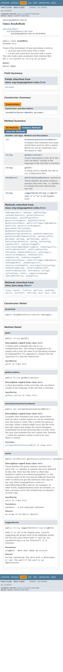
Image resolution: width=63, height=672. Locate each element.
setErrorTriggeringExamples (41, 260)
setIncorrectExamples (16, 265)
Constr (27, 14)
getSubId (9, 239)
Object (28, 285)
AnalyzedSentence (40, 178)
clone (8, 290)
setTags (45, 271)
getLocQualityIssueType (17, 228)
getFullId (10, 226)
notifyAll (19, 293)
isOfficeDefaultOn (37, 249)
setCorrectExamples (15, 255)
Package (14, 3)
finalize (26, 290)
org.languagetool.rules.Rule (20, 31)
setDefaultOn (12, 257)
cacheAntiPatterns (14, 215)
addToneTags (40, 212)
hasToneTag (45, 241)
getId (27, 168)
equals (16, 290)
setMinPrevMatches (14, 268)
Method (35, 14)
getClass (38, 290)
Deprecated (44, 3)
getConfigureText (29, 218)
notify (8, 293)
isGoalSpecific (48, 247)
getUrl (45, 239)
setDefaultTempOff (30, 257)
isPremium (10, 252)
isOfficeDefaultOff (15, 249)
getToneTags (33, 239)
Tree (35, 3)
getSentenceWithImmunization (20, 236)
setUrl (23, 273)
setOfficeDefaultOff (37, 268)
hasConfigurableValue (16, 241)
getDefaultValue (36, 220)
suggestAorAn (31, 193)
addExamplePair (13, 212)
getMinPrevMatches (43, 234)
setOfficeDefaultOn (15, 271)
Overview (5, 3)
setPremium (33, 271)
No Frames (42, 7)
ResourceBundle (25, 112)
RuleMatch (11, 178)
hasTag (33, 241)
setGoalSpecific (31, 263)
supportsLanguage (38, 273)
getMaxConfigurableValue (18, 231)
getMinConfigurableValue (18, 234)
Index (53, 3)
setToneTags (11, 273)
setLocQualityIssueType (42, 265)
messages (9, 87)
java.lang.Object (10, 29)
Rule (14, 44)
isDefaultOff (12, 244)
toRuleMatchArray (14, 276)
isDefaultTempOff (30, 244)
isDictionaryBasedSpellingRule (21, 247)
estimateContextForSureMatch (40, 139)
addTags (27, 212)
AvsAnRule (11, 112)
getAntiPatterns (35, 215)
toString (31, 293)
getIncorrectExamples (29, 226)
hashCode (49, 290)
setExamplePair (13, 263)
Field (20, 14)
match (27, 178)
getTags (20, 239)
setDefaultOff (35, 255)
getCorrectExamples (15, 220)
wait (40, 293)
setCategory (44, 252)
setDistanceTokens (14, 260)
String (9, 155)
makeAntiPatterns (27, 252)
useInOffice (32, 276)
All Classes (6, 11)
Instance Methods (31, 128)
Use (29, 3)
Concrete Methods (15, 131)
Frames (33, 7)
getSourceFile (45, 236)
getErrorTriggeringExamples (41, 223)
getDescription (32, 155)
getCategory (11, 218)
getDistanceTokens (14, 223)
